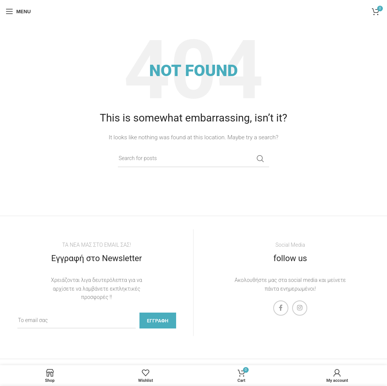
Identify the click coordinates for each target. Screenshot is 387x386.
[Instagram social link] (299, 308)
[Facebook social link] (280, 308)
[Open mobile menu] (18, 11)
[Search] (193, 158)
